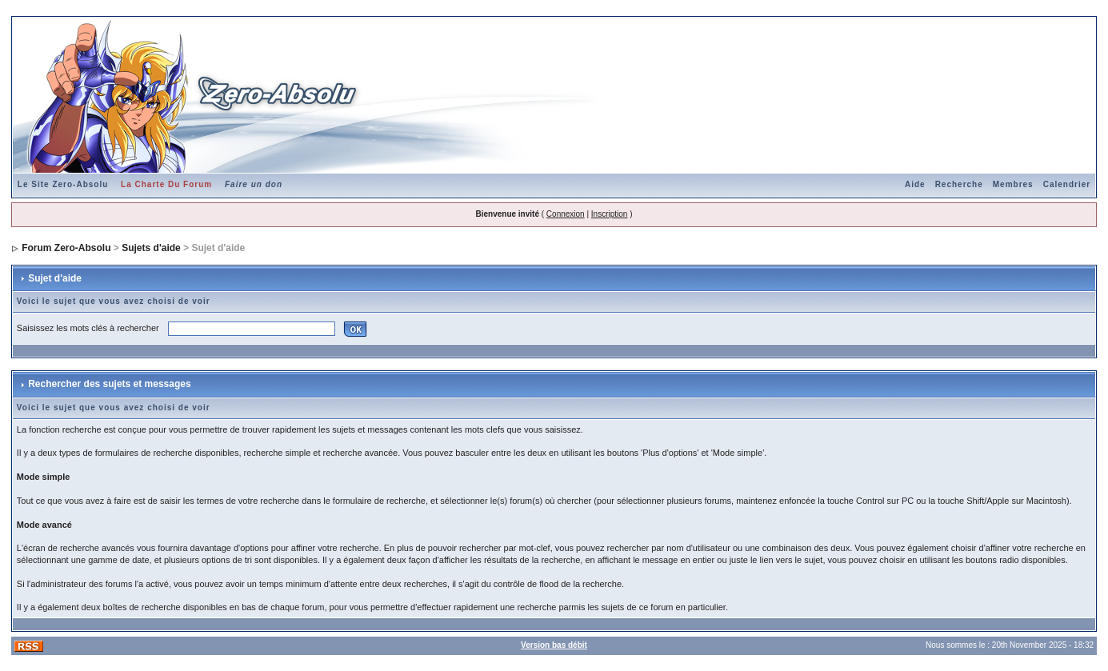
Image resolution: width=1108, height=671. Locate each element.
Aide (915, 184)
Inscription (609, 214)
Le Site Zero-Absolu (63, 184)
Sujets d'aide (151, 248)
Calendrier (1066, 184)
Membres (1013, 184)
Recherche (959, 184)
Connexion (565, 214)
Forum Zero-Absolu (66, 248)
